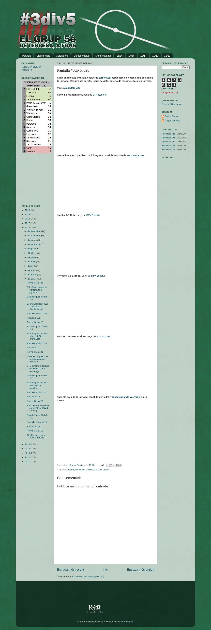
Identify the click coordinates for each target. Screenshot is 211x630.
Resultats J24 (168, 141)
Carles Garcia (76, 465)
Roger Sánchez (172, 120)
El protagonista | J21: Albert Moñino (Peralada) (37, 336)
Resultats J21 (34, 347)
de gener (32, 279)
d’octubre (32, 240)
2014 (27, 448)
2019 (27, 214)
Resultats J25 (168, 137)
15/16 (120, 55)
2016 (27, 227)
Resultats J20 (34, 396)
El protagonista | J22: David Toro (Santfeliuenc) (37, 306)
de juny (31, 257)
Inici (105, 569)
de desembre (34, 231)
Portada (26, 55)
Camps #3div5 (81, 55)
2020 (27, 210)
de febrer (32, 274)
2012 (27, 457)
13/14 (143, 55)
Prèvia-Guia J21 (35, 352)
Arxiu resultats (103, 55)
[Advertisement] (31, 179)
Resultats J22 (34, 318)
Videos (106, 469)
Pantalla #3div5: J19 (37, 422)
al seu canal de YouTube (126, 397)
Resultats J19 (34, 426)
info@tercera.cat (170, 92)
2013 (27, 453)
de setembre (34, 244)
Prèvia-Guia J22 (35, 322)
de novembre (34, 235)
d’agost (31, 248)
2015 (27, 444)
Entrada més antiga (140, 569)
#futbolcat (80, 469)
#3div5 (71, 469)
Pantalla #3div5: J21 (37, 343)
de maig (32, 261)
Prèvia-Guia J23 (35, 283)
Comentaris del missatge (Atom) (88, 576)
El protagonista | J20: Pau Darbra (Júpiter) (37, 385)
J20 (100, 469)
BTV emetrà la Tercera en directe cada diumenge (38, 368)
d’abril (31, 266)
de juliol (32, 253)
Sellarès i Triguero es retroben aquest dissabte (37, 359)
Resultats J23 (168, 145)
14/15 (131, 55)
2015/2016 (91, 469)
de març (32, 270)
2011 (27, 461)
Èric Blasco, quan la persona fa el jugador (37, 290)
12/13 (155, 55)
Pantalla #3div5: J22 (37, 313)
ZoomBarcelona (135, 155)
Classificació (43, 55)
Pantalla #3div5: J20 (37, 392)
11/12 (167, 55)
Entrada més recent (70, 569)
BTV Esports (99, 94)
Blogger (129, 621)
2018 (27, 218)
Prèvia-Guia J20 (35, 401)
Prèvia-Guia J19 (35, 431)
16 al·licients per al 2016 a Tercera (36, 436)
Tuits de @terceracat (172, 104)
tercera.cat (105, 77)
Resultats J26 (168, 134)
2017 (27, 223)
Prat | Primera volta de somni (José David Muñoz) (38, 408)
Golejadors (62, 55)
